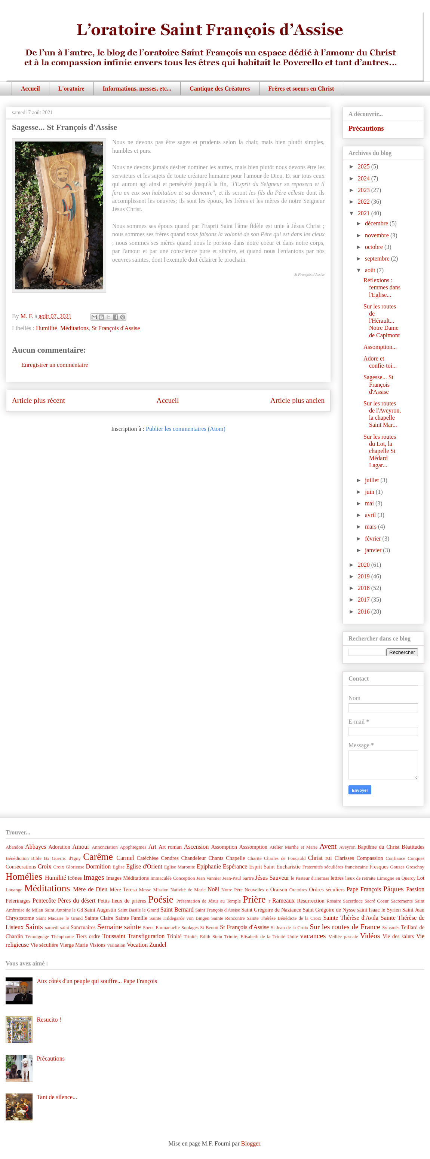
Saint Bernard (177, 909)
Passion (415, 889)
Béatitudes (413, 847)
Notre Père (232, 889)
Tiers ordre (88, 936)
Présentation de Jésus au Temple (208, 901)
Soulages (190, 927)
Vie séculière (44, 945)
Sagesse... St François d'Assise (378, 384)
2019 (364, 576)
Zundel (157, 945)
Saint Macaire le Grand (59, 918)
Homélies (24, 876)
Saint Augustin (100, 910)
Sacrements (402, 901)
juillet (372, 480)
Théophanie (62, 936)
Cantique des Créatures (220, 88)
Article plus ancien (297, 400)
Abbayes (35, 846)
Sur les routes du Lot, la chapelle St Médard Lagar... (379, 451)
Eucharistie (288, 867)
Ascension (196, 846)
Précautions (366, 128)
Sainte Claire (99, 918)
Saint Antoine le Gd (63, 910)
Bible (36, 858)
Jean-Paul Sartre (238, 878)
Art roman (170, 847)
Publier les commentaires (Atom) (185, 429)
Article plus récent (38, 400)
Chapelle (235, 858)
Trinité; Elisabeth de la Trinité (254, 936)
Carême (98, 856)
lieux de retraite (360, 878)
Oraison (279, 889)
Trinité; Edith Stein (203, 936)
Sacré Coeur (377, 901)
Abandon (14, 847)
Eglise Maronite (179, 867)
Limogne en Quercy (396, 878)
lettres (337, 878)
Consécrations (21, 867)
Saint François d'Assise (217, 910)
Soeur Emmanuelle (161, 927)
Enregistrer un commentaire (54, 365)
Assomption (224, 847)
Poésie (160, 899)
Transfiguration (146, 936)
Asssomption (253, 847)
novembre (377, 235)
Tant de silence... (57, 1097)
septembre (378, 258)
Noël (213, 889)
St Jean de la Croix (289, 927)
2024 (364, 178)
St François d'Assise (116, 328)
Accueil (30, 88)
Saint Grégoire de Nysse (329, 910)
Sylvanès (390, 927)
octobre (374, 247)
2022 (364, 201)
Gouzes (397, 867)
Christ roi (320, 858)
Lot (420, 878)
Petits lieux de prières (122, 901)
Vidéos (370, 936)
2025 (364, 166)
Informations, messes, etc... (137, 88)
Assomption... (380, 347)
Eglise (119, 867)
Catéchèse (148, 858)
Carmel (125, 858)
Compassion (369, 858)
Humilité (46, 328)
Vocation (137, 945)
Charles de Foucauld (284, 858)
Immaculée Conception (172, 878)
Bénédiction (17, 858)
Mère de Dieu (90, 889)
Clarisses (344, 858)
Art (152, 846)
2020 (364, 565)
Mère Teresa (123, 889)
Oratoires (298, 889)
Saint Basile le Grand (138, 910)
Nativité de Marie (188, 889)
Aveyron (347, 847)
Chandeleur (193, 858)
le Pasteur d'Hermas (310, 878)
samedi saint (57, 927)
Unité (292, 936)
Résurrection (311, 901)
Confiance (395, 858)
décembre (377, 223)
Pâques (393, 889)
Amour (81, 846)
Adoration (59, 847)
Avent (328, 846)
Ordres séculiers (326, 889)
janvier (374, 550)
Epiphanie (209, 866)
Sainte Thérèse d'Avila (350, 918)
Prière (254, 899)
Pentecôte (44, 900)
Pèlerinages (18, 901)
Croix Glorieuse (68, 867)
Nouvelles (254, 889)
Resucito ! (49, 1019)
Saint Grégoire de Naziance (271, 910)
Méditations (74, 328)
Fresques (378, 867)
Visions (97, 945)
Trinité (174, 936)
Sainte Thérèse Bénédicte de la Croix (284, 918)
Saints (34, 927)
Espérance (235, 866)
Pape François (364, 889)
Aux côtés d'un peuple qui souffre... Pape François (97, 981)
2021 (364, 213)
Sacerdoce (353, 901)
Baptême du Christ (378, 847)
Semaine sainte (119, 927)
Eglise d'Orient (144, 866)
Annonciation (105, 847)
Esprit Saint (261, 867)
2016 (364, 611)
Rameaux (283, 900)
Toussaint (113, 936)
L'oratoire (71, 88)
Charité (255, 858)
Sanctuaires (83, 927)
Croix (44, 866)
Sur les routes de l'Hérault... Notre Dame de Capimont (381, 320)
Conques (416, 858)
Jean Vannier (208, 878)
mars (371, 526)
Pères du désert (77, 900)
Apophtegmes (133, 847)
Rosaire (333, 901)
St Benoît (209, 927)
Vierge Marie (73, 945)
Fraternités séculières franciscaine (335, 867)
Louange (14, 889)
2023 (364, 190)
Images (93, 877)
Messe (145, 889)
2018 (364, 588)
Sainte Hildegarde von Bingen (179, 918)
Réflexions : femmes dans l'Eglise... (381, 287)
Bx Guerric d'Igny (62, 858)
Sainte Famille (131, 918)
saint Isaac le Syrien (379, 910)
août (371, 270)
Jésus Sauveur (272, 877)
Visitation (116, 945)
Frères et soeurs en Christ (301, 88)
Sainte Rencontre (228, 918)
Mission (160, 889)
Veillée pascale (343, 936)
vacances (313, 936)
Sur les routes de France (345, 927)
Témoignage (37, 936)
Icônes (75, 878)
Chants (215, 858)
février (374, 538)
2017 (364, 599)
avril (371, 515)
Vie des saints (398, 936)
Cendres (170, 858)
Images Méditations (127, 878)
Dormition (98, 866)
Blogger (250, 1143)
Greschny (415, 867)
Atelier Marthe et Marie (293, 847)
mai (370, 503)
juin (370, 492)
